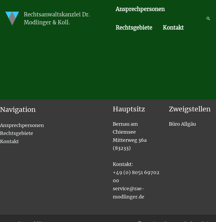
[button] (208, 18)
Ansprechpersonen (140, 9)
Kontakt (173, 27)
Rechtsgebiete (134, 27)
